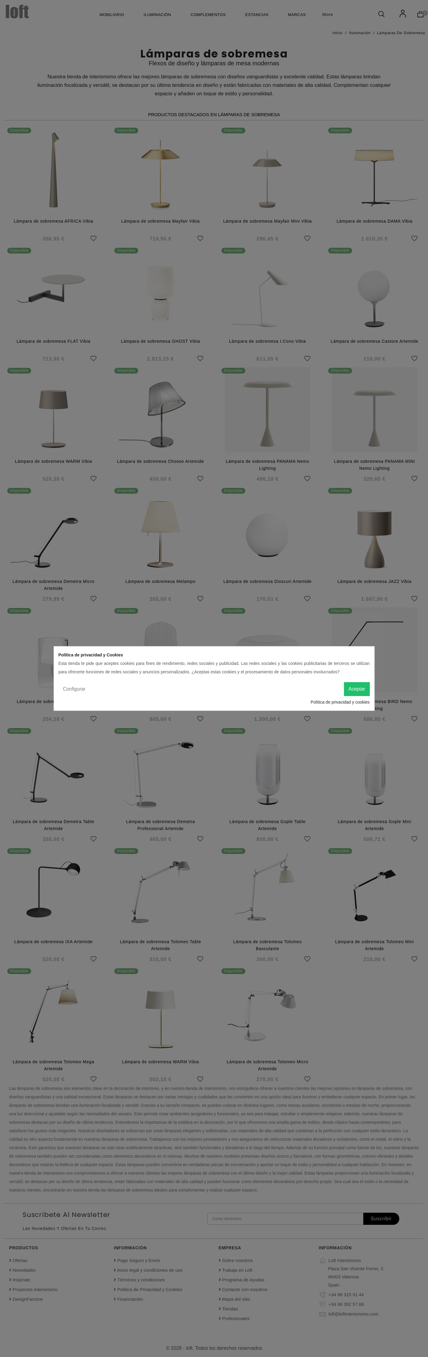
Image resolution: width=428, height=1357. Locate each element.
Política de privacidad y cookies (340, 702)
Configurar (74, 689)
